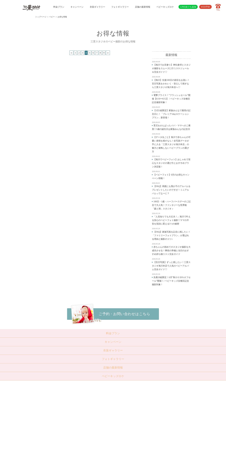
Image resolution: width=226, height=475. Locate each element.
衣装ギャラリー (97, 7)
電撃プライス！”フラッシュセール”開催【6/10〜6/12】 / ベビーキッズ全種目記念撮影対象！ (171, 99)
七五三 (74, 410)
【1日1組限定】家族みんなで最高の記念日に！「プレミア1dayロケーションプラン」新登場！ (171, 114)
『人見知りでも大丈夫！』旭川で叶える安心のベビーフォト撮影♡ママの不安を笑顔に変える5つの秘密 (171, 220)
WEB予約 (205, 7)
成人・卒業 (76, 418)
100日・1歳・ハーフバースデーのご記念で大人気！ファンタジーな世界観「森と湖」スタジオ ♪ (171, 205)
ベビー (52, 17)
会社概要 (91, 437)
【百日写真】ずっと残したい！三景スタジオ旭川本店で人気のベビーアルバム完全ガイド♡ (171, 266)
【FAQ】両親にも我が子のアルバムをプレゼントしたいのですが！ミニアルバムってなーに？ (171, 190)
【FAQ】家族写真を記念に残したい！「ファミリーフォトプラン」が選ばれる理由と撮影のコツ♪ (171, 235)
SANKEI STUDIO (110, 470)
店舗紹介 (91, 429)
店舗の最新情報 (142, 7)
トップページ (40, 17)
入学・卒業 (76, 414)
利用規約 (91, 448)
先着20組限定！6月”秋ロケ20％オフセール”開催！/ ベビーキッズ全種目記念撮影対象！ (171, 281)
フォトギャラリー (120, 7)
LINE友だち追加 (188, 7)
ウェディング (77, 421)
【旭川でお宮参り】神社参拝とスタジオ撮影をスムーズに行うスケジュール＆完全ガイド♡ (171, 68)
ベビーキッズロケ (165, 7)
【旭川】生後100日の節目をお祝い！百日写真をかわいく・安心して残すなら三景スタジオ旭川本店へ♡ (171, 83)
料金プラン (58, 7)
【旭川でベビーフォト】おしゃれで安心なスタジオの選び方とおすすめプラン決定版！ (171, 163)
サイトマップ (93, 444)
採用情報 (91, 440)
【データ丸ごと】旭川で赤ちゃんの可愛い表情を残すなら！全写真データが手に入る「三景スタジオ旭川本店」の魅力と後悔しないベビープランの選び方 (171, 144)
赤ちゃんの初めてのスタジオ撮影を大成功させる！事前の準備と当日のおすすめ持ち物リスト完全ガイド (171, 250)
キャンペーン (77, 7)
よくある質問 (93, 433)
